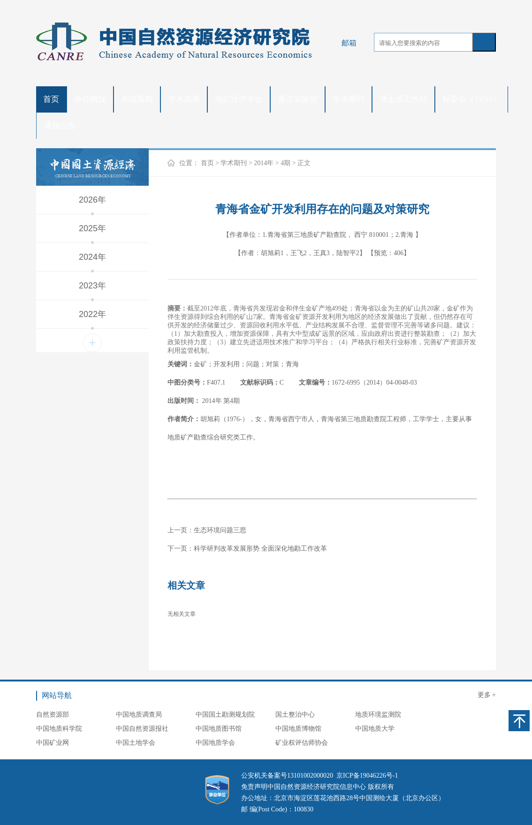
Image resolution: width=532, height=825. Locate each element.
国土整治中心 (295, 714)
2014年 (264, 163)
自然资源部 (52, 714)
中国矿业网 (52, 742)
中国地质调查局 (139, 714)
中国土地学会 (135, 742)
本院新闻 (137, 99)
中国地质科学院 (59, 728)
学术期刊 (349, 99)
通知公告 (60, 125)
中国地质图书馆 (219, 728)
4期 (285, 163)
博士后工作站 (403, 99)
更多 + (487, 694)
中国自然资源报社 (142, 728)
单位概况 (90, 99)
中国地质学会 (215, 742)
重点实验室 (298, 99)
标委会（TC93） (471, 99)
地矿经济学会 (239, 99)
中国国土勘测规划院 (225, 714)
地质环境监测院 (378, 714)
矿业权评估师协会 (301, 742)
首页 (51, 99)
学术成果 (184, 99)
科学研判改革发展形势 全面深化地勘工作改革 (260, 548)
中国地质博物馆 (298, 728)
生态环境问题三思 (220, 530)
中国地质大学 (375, 728)
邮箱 (349, 43)
